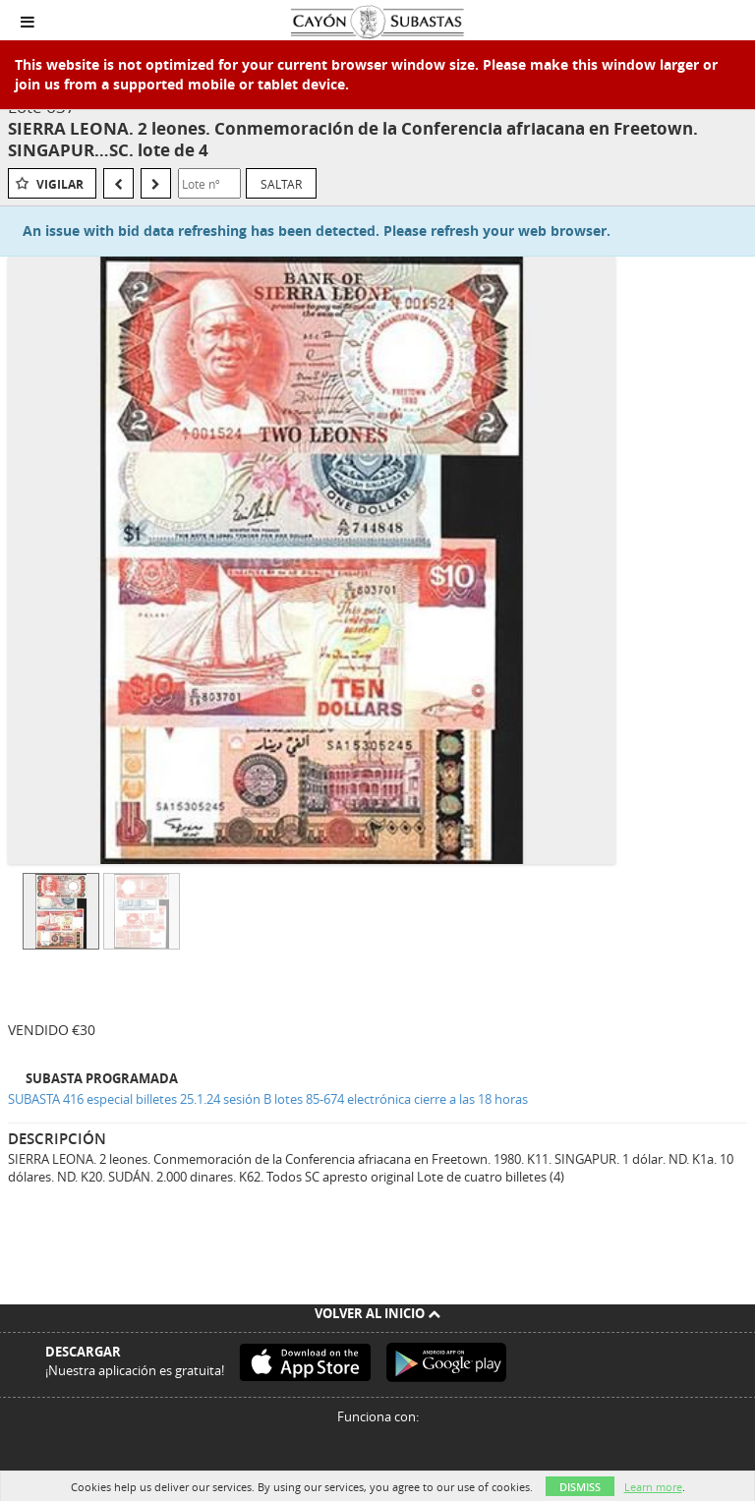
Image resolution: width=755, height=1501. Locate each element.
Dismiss (580, 1486)
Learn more (653, 1486)
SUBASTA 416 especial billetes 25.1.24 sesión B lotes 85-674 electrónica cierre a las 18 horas (268, 1099)
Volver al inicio (377, 1313)
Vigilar (60, 184)
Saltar (281, 184)
